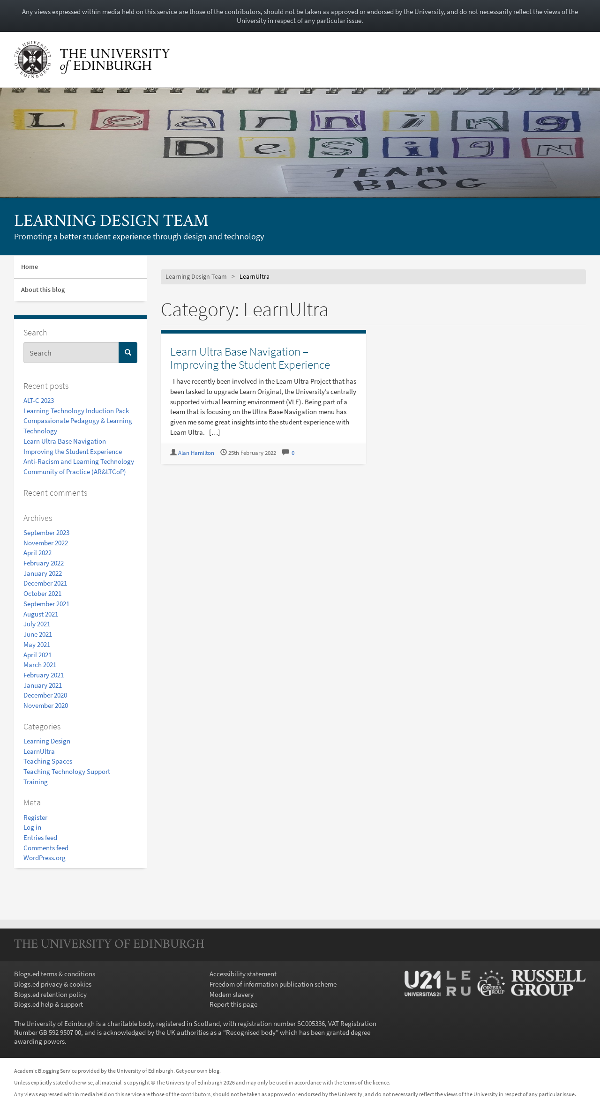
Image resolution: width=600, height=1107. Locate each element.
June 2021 (37, 634)
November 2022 (45, 542)
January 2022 (42, 573)
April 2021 (37, 654)
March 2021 (39, 664)
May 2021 (36, 644)
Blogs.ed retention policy (50, 994)
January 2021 (42, 685)
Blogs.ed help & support (48, 1004)
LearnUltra (39, 751)
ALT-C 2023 (38, 400)
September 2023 (46, 532)
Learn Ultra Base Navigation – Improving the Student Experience (250, 358)
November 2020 (45, 705)
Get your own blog (197, 1070)
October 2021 (42, 593)
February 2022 (43, 562)
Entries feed (40, 837)
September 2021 (46, 603)
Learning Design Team (111, 222)
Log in (32, 827)
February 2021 (43, 674)
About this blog (43, 289)
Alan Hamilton (196, 453)
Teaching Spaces (47, 761)
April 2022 (37, 552)
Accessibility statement (243, 973)
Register (35, 817)
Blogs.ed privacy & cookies (52, 984)
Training (35, 781)
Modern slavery (232, 994)
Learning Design (46, 740)
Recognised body (251, 1032)
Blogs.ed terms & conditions (54, 973)
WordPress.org (44, 857)
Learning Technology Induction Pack (76, 410)
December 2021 (45, 583)
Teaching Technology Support (66, 771)
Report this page (233, 1004)
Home (29, 266)
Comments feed (45, 847)
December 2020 (45, 695)
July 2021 (36, 623)
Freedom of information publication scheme (273, 984)
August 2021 (40, 613)
